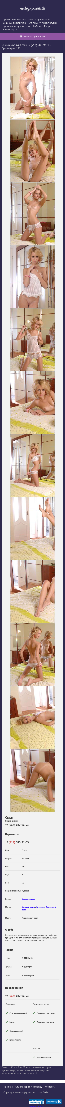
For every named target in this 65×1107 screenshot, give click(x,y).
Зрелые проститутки (39, 19)
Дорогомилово (28, 899)
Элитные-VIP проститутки (43, 22)
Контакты (50, 1086)
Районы (37, 26)
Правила (8, 1086)
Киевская (40, 907)
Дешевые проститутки (15, 22)
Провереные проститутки (16, 26)
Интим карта (10, 29)
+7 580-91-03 (17, 842)
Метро (47, 26)
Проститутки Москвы (14, 19)
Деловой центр (28, 907)
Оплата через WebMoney (28, 1086)
